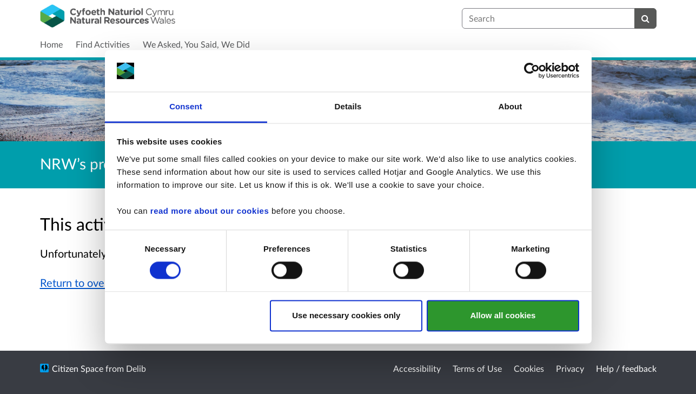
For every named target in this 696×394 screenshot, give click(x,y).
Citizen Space (77, 368)
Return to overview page (98, 282)
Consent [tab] (185, 106)
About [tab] (510, 106)
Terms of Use (477, 368)
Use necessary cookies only (346, 315)
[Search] (645, 18)
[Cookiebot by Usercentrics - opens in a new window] (532, 71)
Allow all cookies (502, 315)
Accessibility (417, 368)
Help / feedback (626, 368)
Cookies (529, 368)
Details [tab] (348, 106)
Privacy (570, 368)
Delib (136, 368)
